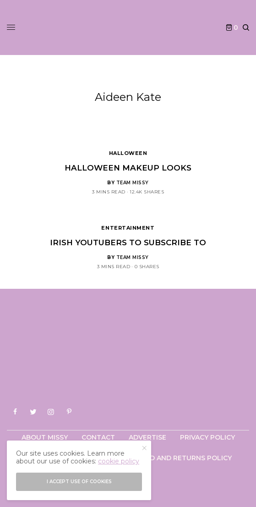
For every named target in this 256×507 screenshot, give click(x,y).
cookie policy (118, 461)
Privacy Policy (207, 437)
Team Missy (132, 183)
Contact (98, 437)
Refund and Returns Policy (179, 458)
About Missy (45, 437)
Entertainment (127, 228)
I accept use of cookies (79, 482)
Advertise (147, 437)
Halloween (128, 153)
